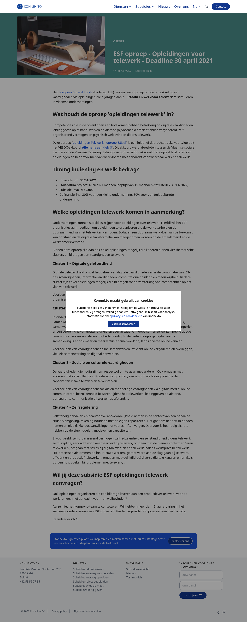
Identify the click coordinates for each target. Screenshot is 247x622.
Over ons (181, 6)
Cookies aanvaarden (123, 323)
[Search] (206, 6)
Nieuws (164, 6)
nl (197, 6)
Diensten (121, 6)
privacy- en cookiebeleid (126, 316)
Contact (221, 6)
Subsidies (143, 6)
